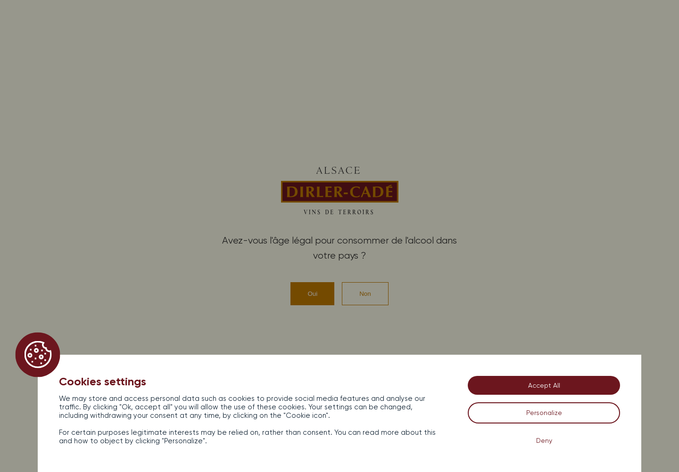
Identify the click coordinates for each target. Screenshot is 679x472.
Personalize (544, 412)
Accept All (544, 385)
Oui (312, 293)
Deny (544, 440)
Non (365, 293)
